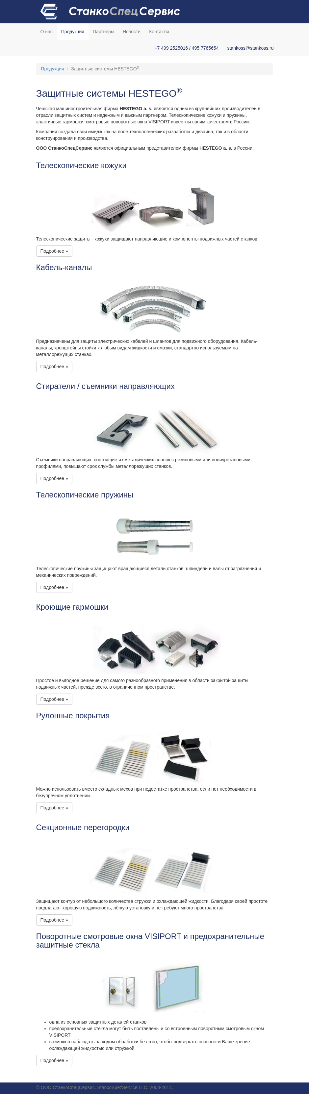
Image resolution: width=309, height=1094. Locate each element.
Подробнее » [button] (54, 251)
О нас (46, 31)
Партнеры (103, 31)
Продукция (72, 31)
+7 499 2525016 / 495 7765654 (186, 48)
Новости (132, 31)
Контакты (159, 31)
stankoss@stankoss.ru (250, 48)
